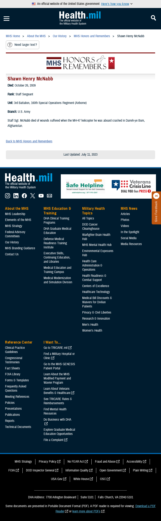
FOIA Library (12, 374)
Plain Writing (140, 470)
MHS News (129, 208)
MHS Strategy (13, 226)
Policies (10, 403)
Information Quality (76, 470)
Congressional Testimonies (13, 360)
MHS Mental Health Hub (97, 245)
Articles (125, 214)
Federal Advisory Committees (15, 234)
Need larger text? (22, 44)
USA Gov (56, 479)
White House (81, 479)
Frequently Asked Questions (15, 388)
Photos (125, 220)
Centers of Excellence (95, 286)
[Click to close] (156, 196)
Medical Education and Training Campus (57, 270)
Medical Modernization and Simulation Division (58, 280)
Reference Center (18, 342)
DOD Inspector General (40, 470)
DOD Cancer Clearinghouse (90, 226)
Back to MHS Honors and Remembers (29, 141)
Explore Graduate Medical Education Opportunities (59, 432)
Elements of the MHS (18, 220)
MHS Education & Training (57, 210)
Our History (12, 242)
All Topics (88, 218)
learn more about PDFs (86, 511)
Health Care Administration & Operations (92, 265)
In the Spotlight (130, 232)
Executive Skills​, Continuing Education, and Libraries (57, 257)
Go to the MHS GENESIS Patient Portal (59, 366)
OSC (103, 479)
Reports (9, 421)
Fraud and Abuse (105, 461)
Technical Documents (18, 427)
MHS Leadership (15, 214)
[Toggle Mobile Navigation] (6, 18)
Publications (12, 415)
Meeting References (17, 397)
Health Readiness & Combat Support (94, 278)
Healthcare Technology (96, 292)
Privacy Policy (47, 461)
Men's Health (90, 325)
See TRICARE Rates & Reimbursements (58, 401)
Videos (125, 226)
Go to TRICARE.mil (56, 348)
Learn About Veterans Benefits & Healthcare (57, 391)
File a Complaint (53, 440)
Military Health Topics (93, 210)
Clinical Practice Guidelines (15, 350)
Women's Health (92, 330)
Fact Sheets (12, 368)
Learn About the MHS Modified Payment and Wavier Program (57, 378)
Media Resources (131, 244)
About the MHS (17, 208)
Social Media (128, 238)
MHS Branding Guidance (20, 248)
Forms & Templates (17, 380)
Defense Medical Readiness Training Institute (55, 243)
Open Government (111, 470)
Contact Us (12, 254)
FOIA (11, 470)
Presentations (13, 409)
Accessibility (134, 461)
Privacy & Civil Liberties (96, 312)
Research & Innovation (96, 318)
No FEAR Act (76, 461)
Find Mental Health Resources (55, 411)
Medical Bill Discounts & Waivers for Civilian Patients (97, 302)
